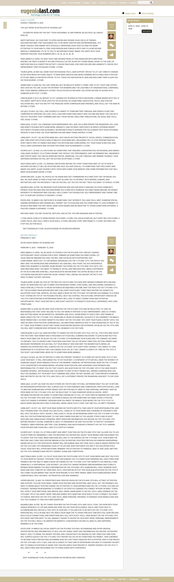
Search (151, 2)
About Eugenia (74, 3)
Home (63, 3)
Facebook (123, 3)
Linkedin (133, 3)
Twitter (113, 3)
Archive (86, 3)
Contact (102, 3)
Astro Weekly (147, 13)
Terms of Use (92, 579)
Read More (147, 31)
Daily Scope (130, 13)
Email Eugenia (108, 579)
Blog (94, 3)
